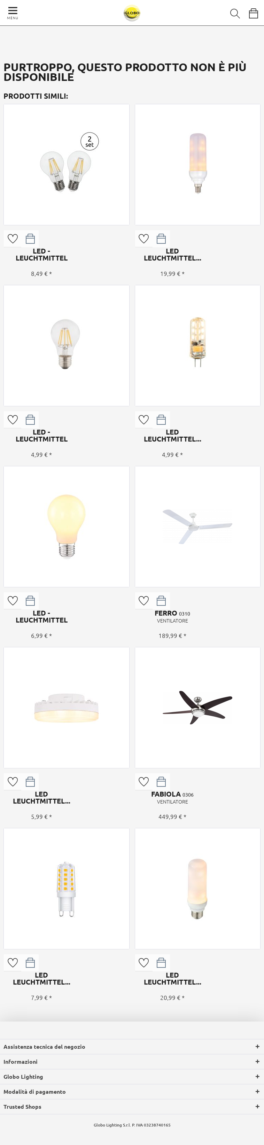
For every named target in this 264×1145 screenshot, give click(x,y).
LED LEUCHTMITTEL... (172, 254)
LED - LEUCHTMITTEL (41, 254)
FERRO (172, 616)
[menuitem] (230, 12)
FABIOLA (172, 797)
